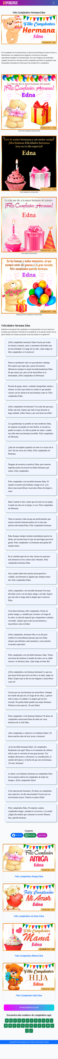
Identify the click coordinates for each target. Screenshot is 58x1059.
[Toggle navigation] (54, 3)
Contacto (46, 1042)
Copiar (42, 835)
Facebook (17, 835)
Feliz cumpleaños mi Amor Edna (29, 916)
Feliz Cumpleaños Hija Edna (29, 995)
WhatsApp (30, 835)
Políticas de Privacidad (36, 1042)
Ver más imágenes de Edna (29, 1008)
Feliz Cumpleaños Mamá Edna (29, 955)
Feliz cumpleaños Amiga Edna (29, 876)
